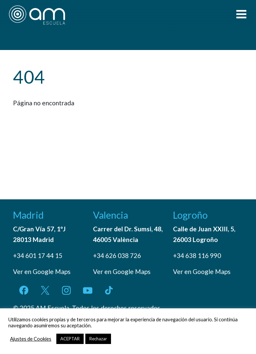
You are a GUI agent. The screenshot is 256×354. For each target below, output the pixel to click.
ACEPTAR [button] (70, 338)
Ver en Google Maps (42, 271)
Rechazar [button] (98, 338)
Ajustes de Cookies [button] (30, 339)
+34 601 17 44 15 (37, 255)
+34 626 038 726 (117, 255)
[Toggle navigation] (241, 15)
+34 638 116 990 (197, 255)
